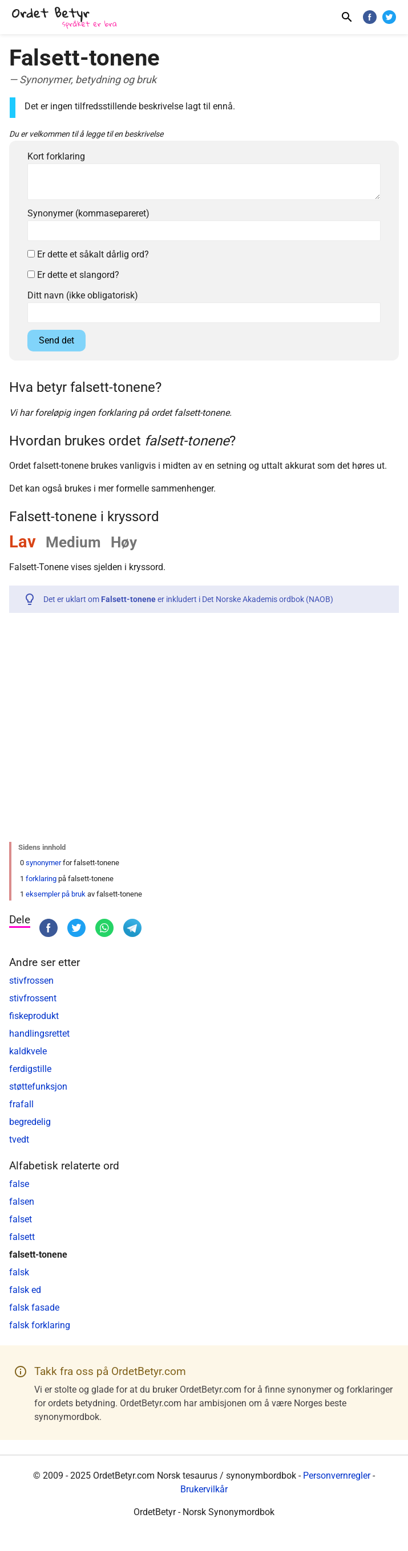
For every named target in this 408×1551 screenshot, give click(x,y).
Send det (56, 340)
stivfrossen (31, 980)
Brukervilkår (204, 1489)
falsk (19, 1272)
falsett (22, 1236)
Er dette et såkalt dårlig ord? (88, 254)
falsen (21, 1201)
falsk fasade (34, 1307)
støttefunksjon (38, 1086)
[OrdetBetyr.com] (66, 18)
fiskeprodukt (34, 1015)
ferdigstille (30, 1068)
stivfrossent (32, 998)
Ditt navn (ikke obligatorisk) (82, 295)
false (19, 1183)
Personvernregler (336, 1475)
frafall (21, 1104)
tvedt (19, 1139)
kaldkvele (28, 1051)
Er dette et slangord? (73, 274)
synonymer (43, 862)
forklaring (41, 878)
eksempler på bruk (56, 894)
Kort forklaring (56, 156)
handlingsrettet (39, 1033)
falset (20, 1219)
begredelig (30, 1121)
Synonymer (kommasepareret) (88, 213)
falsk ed (25, 1289)
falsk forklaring (39, 1325)
